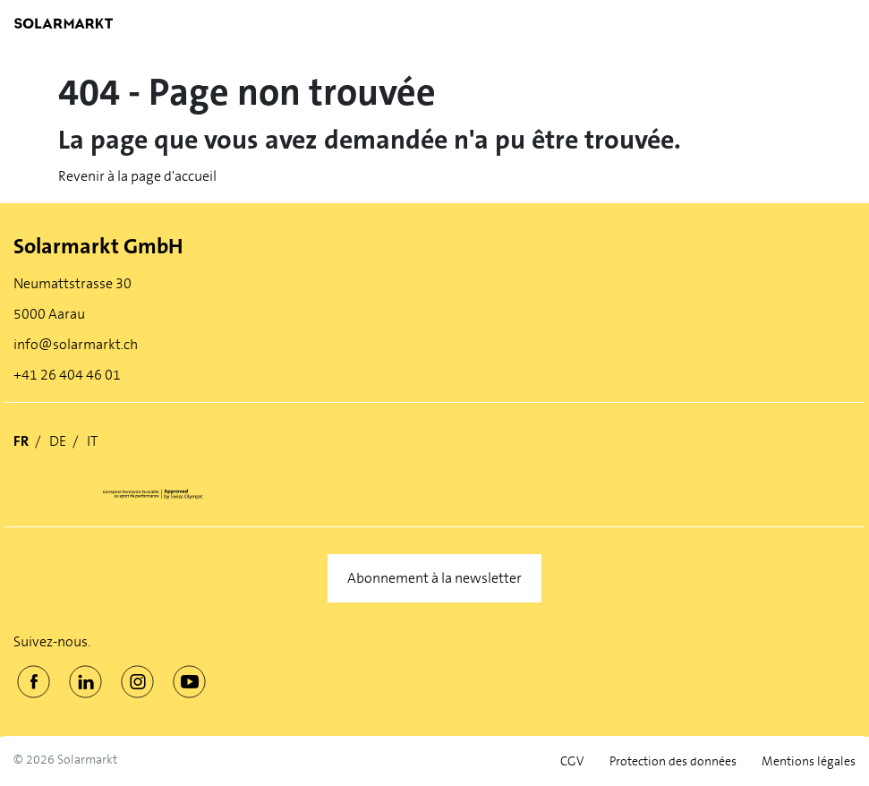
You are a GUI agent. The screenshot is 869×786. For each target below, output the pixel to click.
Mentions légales (809, 761)
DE (57, 440)
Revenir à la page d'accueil (137, 176)
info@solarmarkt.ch (75, 344)
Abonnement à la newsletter (434, 577)
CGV (572, 761)
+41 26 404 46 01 (67, 374)
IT (92, 440)
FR (21, 440)
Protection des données (673, 761)
